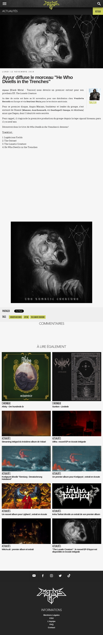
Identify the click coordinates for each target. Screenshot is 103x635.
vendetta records (15, 317)
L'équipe (51, 621)
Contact (51, 627)
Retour (98, 11)
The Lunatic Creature (38, 317)
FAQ (52, 624)
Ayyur (26, 317)
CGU (51, 618)
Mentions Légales (51, 615)
